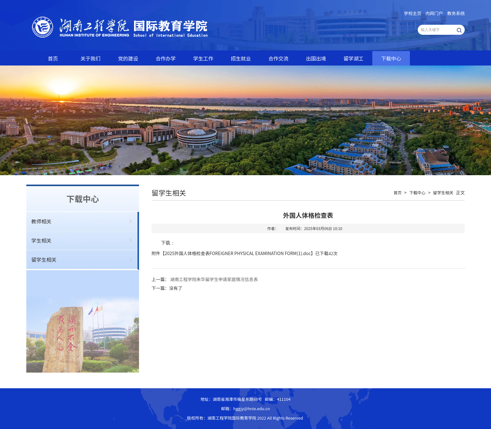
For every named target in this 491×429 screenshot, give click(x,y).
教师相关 (41, 221)
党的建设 (128, 58)
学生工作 (203, 58)
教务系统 (456, 13)
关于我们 (90, 58)
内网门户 (434, 13)
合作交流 (278, 58)
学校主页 (412, 13)
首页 (53, 58)
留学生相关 (43, 259)
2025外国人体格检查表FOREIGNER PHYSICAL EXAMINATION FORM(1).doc (238, 253)
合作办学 (166, 58)
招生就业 (241, 58)
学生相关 (41, 240)
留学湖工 (354, 58)
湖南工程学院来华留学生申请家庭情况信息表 (214, 279)
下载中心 (391, 58)
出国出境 (316, 58)
